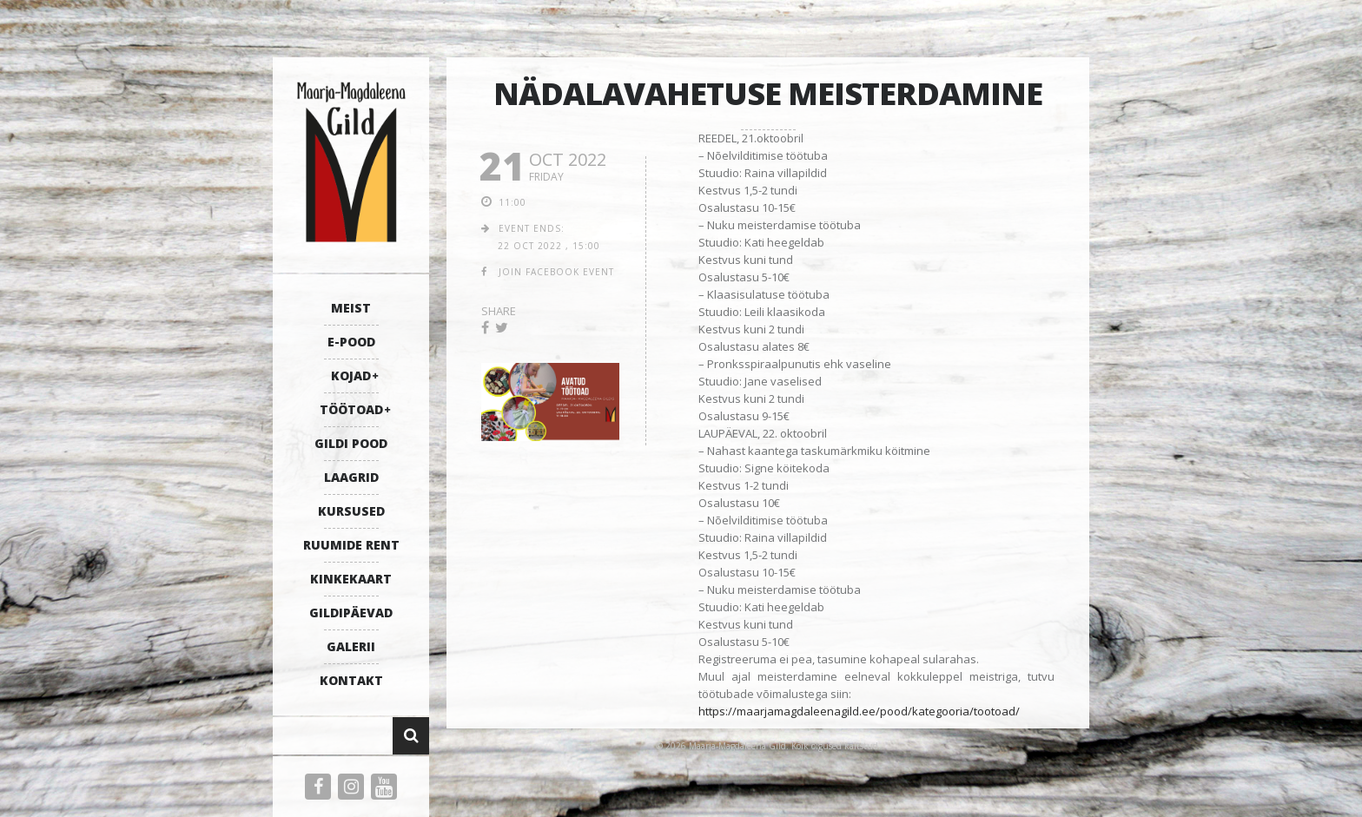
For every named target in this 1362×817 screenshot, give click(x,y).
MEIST (351, 308)
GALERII (351, 646)
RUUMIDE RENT (351, 545)
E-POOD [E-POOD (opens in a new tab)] (351, 341)
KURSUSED (351, 511)
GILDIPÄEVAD (351, 612)
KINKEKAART (351, 578)
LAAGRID (351, 477)
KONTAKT (351, 680)
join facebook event (556, 272)
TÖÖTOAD (351, 409)
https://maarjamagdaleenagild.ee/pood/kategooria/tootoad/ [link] (859, 711)
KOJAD (351, 375)
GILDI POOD (350, 443)
